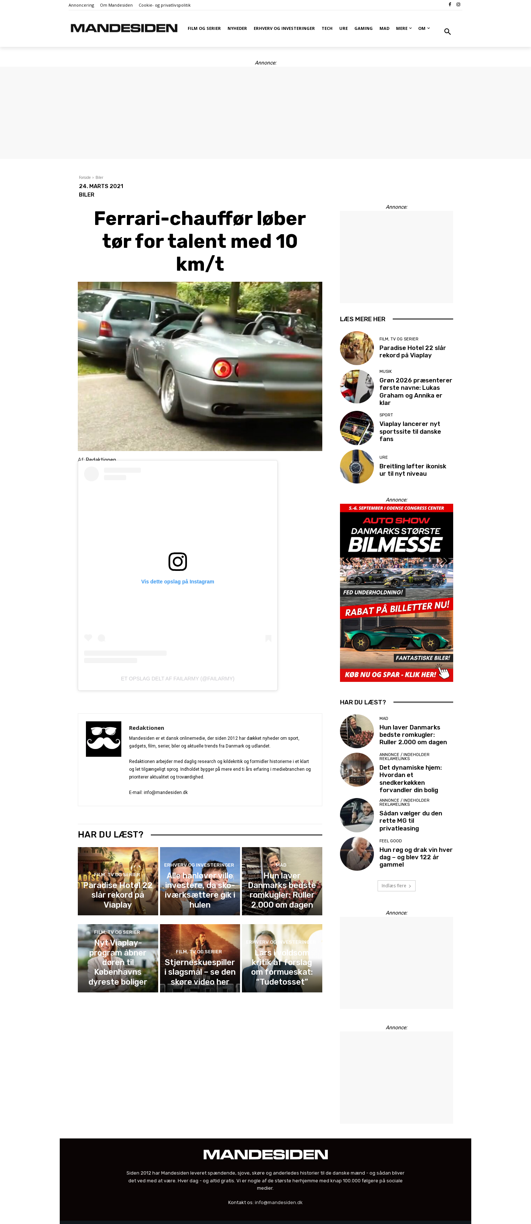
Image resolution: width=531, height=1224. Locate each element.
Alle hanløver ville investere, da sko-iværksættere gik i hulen (200, 896)
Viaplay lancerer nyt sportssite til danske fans (415, 428)
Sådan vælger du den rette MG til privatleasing (416, 810)
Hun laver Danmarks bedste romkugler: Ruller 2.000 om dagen (282, 896)
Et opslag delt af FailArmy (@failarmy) (178, 679)
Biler (99, 177)
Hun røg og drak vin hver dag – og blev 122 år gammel (412, 847)
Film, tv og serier (116, 887)
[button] (447, 32)
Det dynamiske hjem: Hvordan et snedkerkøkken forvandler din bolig (416, 772)
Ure (383, 455)
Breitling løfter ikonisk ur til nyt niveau (413, 467)
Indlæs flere (397, 875)
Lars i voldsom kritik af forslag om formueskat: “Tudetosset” (282, 969)
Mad (281, 880)
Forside (85, 177)
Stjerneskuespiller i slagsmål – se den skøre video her (200, 969)
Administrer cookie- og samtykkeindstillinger (191, 1217)
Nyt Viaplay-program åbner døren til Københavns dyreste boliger (118, 965)
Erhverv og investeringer (199, 880)
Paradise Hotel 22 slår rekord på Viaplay (118, 899)
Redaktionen (146, 727)
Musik (385, 375)
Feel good (390, 832)
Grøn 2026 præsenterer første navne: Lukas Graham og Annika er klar (413, 390)
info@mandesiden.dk (279, 1192)
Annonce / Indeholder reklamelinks (404, 755)
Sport (386, 417)
